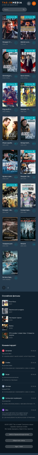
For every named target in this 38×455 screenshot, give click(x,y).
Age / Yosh (19, 446)
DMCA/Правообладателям (19, 434)
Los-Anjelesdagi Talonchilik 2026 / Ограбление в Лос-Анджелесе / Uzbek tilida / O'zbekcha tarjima (19, 417)
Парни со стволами (9, 380)
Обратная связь (19, 440)
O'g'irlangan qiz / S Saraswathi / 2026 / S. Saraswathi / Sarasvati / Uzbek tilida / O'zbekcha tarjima (19, 368)
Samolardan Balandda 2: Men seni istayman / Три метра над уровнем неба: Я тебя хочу (19, 404)
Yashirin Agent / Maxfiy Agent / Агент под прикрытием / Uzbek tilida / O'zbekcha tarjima (19, 356)
